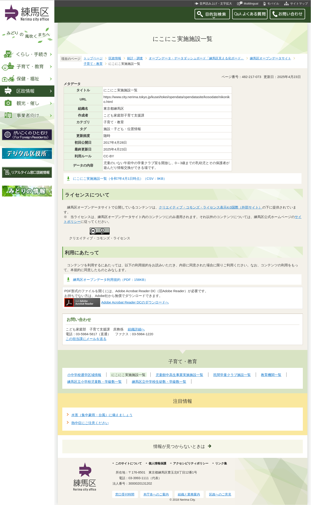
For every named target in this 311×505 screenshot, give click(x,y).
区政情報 (114, 58)
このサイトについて (128, 463)
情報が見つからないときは (179, 446)
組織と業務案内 (189, 494)
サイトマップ (299, 3)
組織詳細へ (136, 329)
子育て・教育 (93, 64)
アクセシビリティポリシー (190, 463)
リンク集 (221, 463)
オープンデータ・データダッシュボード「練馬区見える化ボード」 (196, 58)
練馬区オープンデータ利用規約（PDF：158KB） (110, 280)
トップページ (93, 58)
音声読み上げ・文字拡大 (216, 3)
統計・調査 (135, 58)
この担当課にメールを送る (86, 339)
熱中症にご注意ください (90, 423)
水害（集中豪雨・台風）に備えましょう (102, 415)
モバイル (273, 3)
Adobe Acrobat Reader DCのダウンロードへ (116, 302)
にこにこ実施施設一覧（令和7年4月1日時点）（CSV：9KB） (120, 178)
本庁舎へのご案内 (156, 494)
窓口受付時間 (124, 494)
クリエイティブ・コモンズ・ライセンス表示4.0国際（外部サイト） (210, 207)
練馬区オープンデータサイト (270, 58)
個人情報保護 (157, 463)
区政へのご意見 (220, 494)
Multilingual (251, 3)
